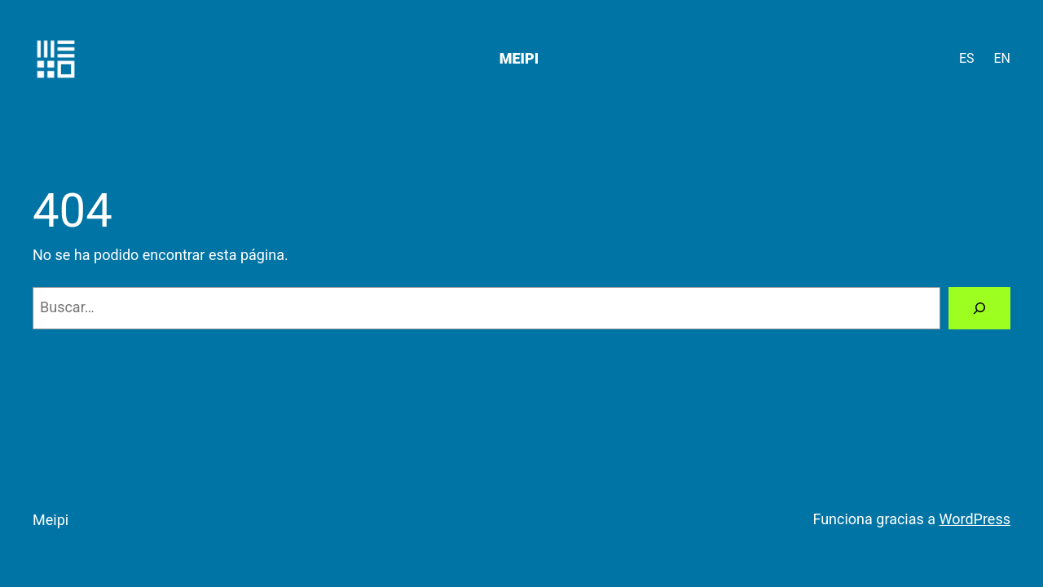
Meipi (519, 58)
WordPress (975, 518)
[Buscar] (979, 308)
